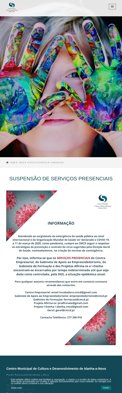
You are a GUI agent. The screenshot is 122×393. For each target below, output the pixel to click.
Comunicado (57, 162)
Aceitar (106, 388)
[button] (9, 78)
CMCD (21, 162)
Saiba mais (16, 388)
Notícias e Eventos (37, 162)
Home (13, 162)
